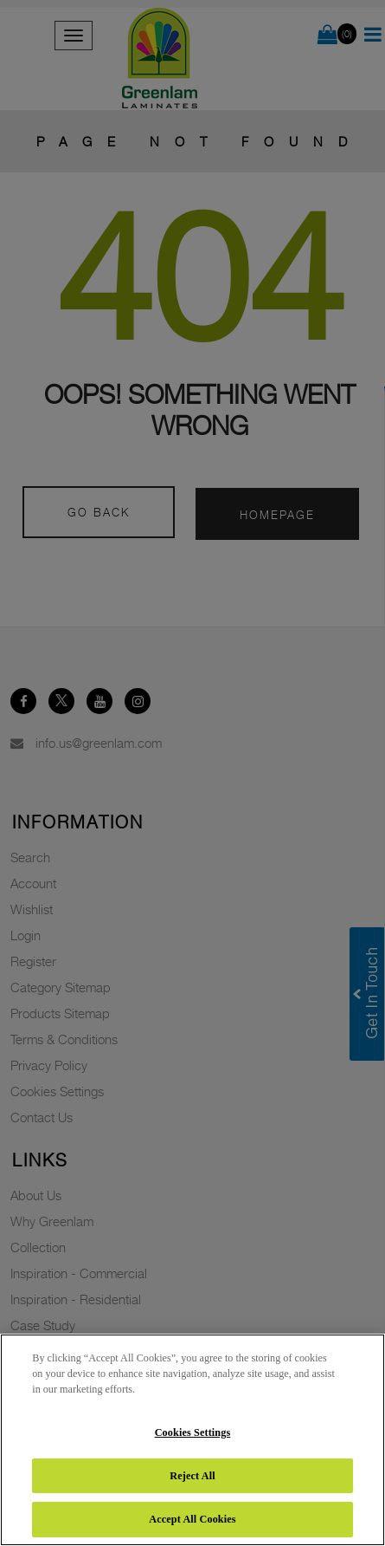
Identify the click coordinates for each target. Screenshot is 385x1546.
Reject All (192, 1476)
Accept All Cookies (192, 1519)
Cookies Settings (193, 1432)
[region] (192, 1440)
